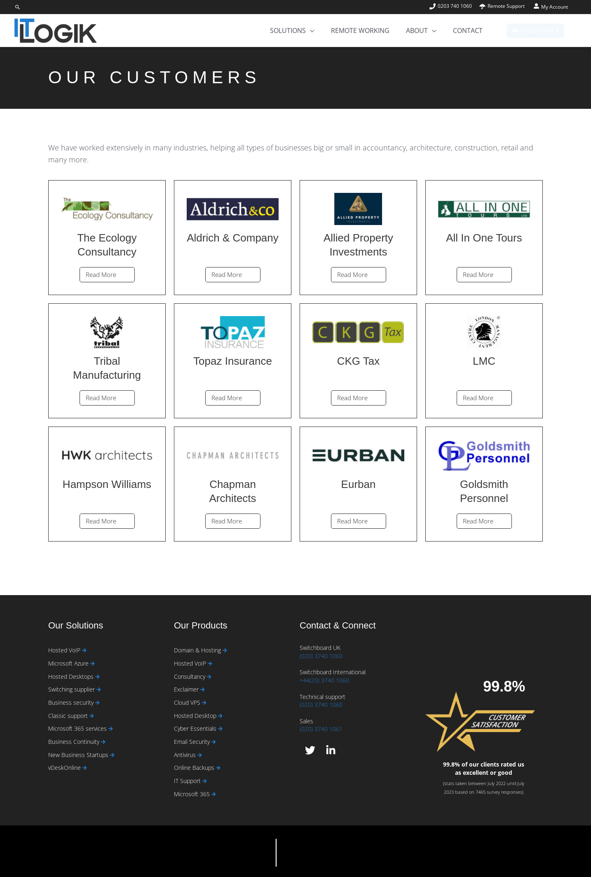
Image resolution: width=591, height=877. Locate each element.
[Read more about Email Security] (213, 742)
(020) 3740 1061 (321, 729)
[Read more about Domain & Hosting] (225, 650)
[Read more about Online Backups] (218, 767)
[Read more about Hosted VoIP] (84, 650)
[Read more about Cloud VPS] (204, 702)
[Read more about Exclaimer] (202, 689)
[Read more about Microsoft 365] (213, 794)
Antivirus (185, 755)
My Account (554, 6)
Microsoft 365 (192, 794)
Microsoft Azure (69, 663)
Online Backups (195, 767)
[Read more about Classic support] (91, 716)
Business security (71, 702)
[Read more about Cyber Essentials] (220, 728)
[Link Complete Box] (107, 238)
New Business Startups (79, 755)
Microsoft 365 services (78, 728)
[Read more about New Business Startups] (112, 755)
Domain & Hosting (198, 650)
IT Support (188, 781)
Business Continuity (74, 742)
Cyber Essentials (196, 728)
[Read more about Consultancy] (209, 676)
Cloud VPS (188, 702)
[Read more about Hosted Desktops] (97, 676)
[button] (17, 7)
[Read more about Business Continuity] (103, 742)
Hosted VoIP (65, 650)
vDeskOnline (65, 767)
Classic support (68, 716)
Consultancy (190, 676)
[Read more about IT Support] (204, 781)
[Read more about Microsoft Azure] (92, 663)
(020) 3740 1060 (321, 656)
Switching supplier (72, 689)
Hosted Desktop (196, 716)
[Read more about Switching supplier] (98, 689)
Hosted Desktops (71, 676)
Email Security (192, 742)
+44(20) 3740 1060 (324, 680)
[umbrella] (502, 6)
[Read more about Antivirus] (199, 755)
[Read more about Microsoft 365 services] (110, 728)
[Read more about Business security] (97, 702)
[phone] (453, 6)
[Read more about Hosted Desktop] (220, 716)
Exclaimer (187, 689)
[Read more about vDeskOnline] (84, 767)
